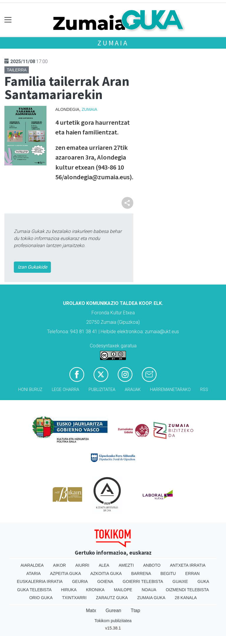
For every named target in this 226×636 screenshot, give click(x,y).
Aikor (59, 565)
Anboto (152, 565)
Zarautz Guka (112, 597)
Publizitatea (102, 389)
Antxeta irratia (187, 565)
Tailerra (16, 70)
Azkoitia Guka (106, 573)
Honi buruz (30, 389)
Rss (204, 389)
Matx (91, 610)
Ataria (33, 573)
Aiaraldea (32, 565)
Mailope (123, 589)
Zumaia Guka (151, 597)
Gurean (113, 610)
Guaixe (180, 581)
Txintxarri (74, 597)
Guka (203, 581)
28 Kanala (186, 597)
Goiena (105, 581)
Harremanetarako (170, 389)
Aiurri (82, 565)
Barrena (141, 573)
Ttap (135, 610)
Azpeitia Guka (65, 573)
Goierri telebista (143, 581)
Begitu (168, 573)
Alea (104, 565)
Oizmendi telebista (187, 589)
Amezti (126, 565)
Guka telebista (34, 589)
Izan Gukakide (32, 267)
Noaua (149, 589)
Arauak (133, 389)
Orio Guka (40, 597)
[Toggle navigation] (8, 20)
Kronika (95, 589)
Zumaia (113, 42)
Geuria (80, 581)
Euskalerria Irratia (39, 581)
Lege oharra (65, 389)
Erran (192, 573)
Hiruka (69, 589)
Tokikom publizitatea (113, 620)
